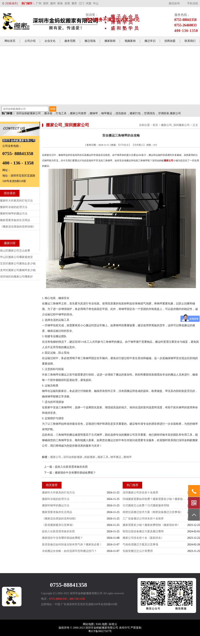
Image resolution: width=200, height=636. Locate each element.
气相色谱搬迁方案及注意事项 (140, 544)
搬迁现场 (90, 40)
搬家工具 (102, 457)
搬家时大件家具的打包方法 (58, 492)
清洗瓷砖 (120, 113)
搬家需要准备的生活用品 (57, 512)
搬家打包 (135, 113)
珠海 (60, 3)
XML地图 (101, 624)
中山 (95, 3)
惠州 (53, 3)
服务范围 (69, 40)
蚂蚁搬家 (89, 457)
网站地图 (88, 624)
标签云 (113, 624)
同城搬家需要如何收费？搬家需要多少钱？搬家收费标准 (155, 499)
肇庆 (74, 3)
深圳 (45, 3)
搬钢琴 (94, 113)
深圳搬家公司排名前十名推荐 (140, 492)
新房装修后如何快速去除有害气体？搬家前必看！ (72, 544)
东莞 (67, 3)
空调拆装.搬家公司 (169, 113)
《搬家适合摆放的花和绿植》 (60, 518)
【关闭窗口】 (139, 145)
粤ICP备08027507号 (100, 631)
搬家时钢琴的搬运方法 (55, 505)
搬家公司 (55, 457)
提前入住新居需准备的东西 (71, 466)
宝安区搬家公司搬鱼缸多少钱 (18, 263)
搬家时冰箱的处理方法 (55, 499)
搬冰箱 (48, 113)
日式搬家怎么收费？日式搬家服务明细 (146, 505)
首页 (155, 125)
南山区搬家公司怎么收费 (15, 250)
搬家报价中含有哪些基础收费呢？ (75, 472)
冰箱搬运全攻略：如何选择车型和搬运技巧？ (69, 550)
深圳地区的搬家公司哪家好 (16, 276)
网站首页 (9, 40)
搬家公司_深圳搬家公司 (175, 125)
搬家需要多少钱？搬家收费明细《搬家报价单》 (151, 525)
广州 (38, 3)
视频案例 (130, 40)
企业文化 (50, 40)
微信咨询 (174, 3)
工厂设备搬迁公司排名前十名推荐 (143, 518)
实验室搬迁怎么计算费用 (138, 550)
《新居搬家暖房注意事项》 (58, 525)
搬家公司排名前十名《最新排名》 (143, 537)
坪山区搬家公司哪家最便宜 (16, 257)
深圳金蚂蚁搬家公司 (28, 113)
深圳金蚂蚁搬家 (72, 457)
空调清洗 (149, 113)
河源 (88, 3)
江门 (81, 3)
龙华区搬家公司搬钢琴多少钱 (18, 270)
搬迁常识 (150, 40)
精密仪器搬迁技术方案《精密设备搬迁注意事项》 (153, 512)
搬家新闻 (109, 40)
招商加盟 (169, 40)
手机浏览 (192, 3)
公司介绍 (30, 40)
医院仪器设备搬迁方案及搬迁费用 (143, 531)
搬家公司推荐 (78, 113)
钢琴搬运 (106, 113)
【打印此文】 (124, 145)
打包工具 (61, 113)
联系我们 (190, 40)
